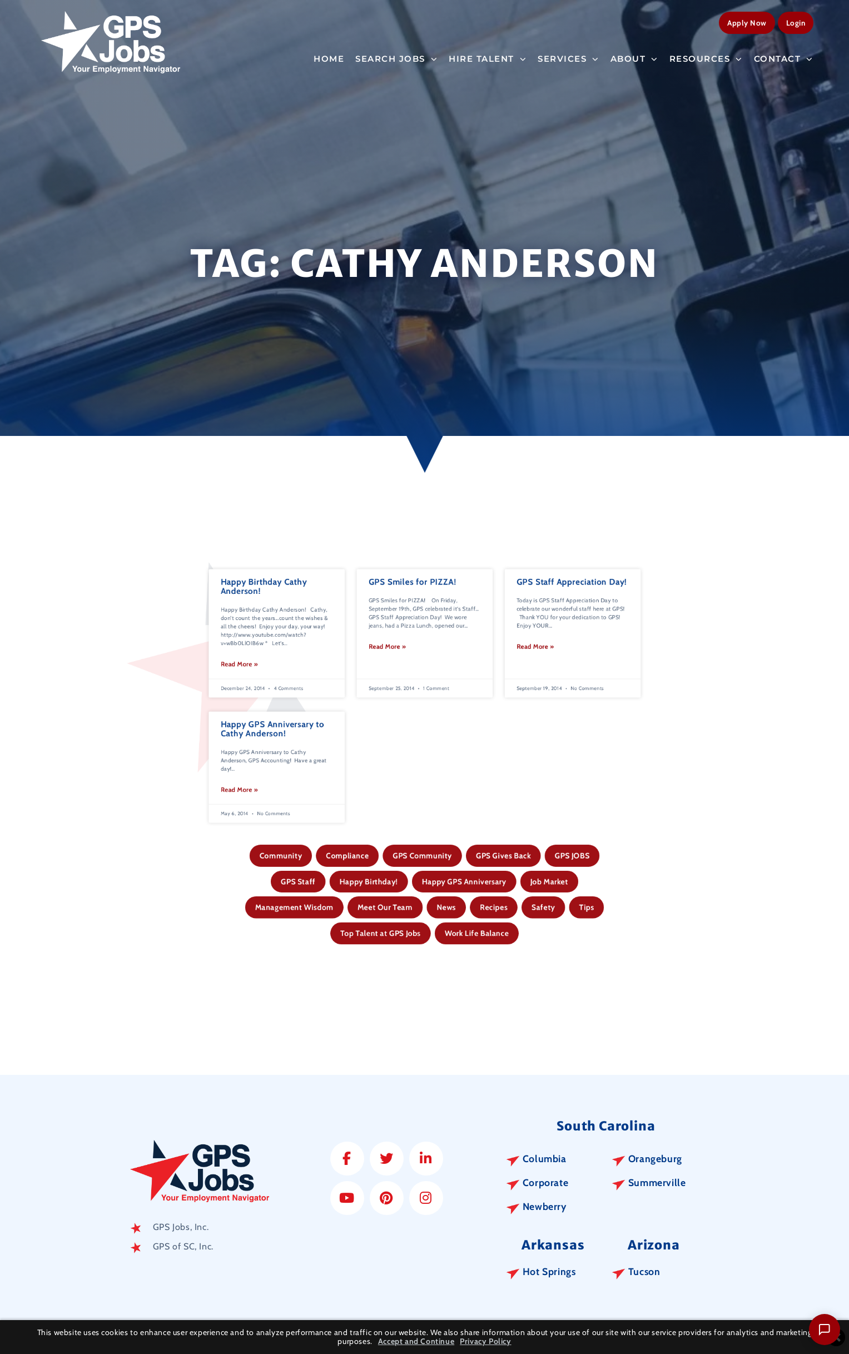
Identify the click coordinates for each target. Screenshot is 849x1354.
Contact (783, 58)
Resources (706, 58)
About (634, 58)
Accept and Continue (416, 1341)
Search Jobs (396, 58)
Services (568, 58)
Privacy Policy (485, 1341)
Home (329, 58)
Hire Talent (488, 58)
